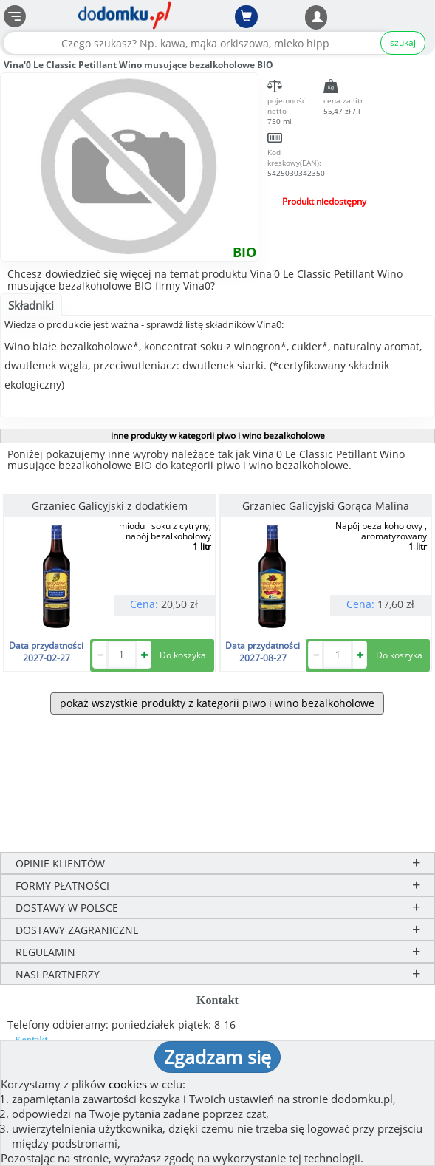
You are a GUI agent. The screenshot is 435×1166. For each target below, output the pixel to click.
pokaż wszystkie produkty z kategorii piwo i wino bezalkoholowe (217, 703)
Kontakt (31, 1039)
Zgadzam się (217, 1056)
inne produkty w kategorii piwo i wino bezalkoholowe (218, 435)
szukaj (403, 42)
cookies (128, 1084)
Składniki (31, 305)
